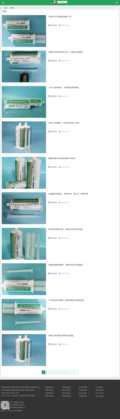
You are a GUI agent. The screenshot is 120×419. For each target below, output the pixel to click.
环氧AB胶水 (66, 396)
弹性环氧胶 (49, 396)
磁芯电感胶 (100, 390)
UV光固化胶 (83, 387)
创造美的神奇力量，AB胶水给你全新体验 (65, 229)
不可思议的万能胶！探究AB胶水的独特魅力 (66, 300)
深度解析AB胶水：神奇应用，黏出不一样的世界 (68, 194)
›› (76, 372)
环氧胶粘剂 (83, 396)
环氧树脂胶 (66, 387)
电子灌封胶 (66, 390)
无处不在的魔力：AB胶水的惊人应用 (63, 123)
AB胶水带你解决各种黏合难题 (60, 336)
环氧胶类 (52, 25)
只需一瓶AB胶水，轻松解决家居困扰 (63, 88)
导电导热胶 (49, 390)
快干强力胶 (100, 393)
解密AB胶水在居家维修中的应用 (61, 158)
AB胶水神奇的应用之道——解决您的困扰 (65, 52)
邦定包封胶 (83, 393)
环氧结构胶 (83, 390)
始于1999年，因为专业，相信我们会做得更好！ (19, 396)
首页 (6, 8)
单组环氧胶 (66, 393)
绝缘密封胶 (49, 393)
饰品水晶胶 (100, 396)
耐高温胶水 (49, 387)
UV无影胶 (99, 387)
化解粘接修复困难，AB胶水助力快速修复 (65, 265)
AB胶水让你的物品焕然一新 (59, 17)
